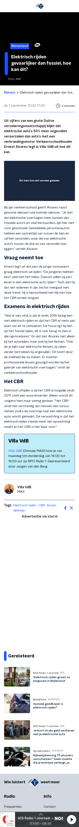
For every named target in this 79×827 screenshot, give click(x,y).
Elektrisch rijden (24, 505)
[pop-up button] (53, 166)
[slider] (38, 193)
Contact (50, 806)
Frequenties (13, 806)
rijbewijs (19, 510)
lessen (51, 505)
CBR (41, 505)
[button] (71, 819)
